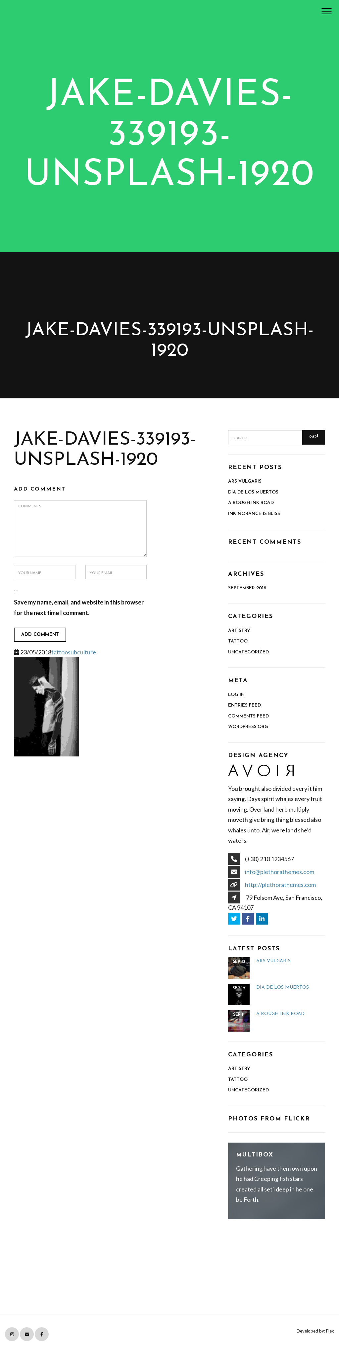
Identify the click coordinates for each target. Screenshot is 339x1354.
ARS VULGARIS (245, 481)
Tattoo (238, 641)
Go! (313, 437)
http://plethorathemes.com (280, 884)
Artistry (239, 630)
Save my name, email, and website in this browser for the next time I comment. (79, 607)
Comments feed (248, 716)
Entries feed (244, 705)
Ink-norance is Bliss (254, 513)
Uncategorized (248, 652)
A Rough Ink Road (251, 502)
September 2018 (247, 588)
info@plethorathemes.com (279, 871)
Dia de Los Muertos (253, 492)
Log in (236, 694)
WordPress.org (248, 726)
